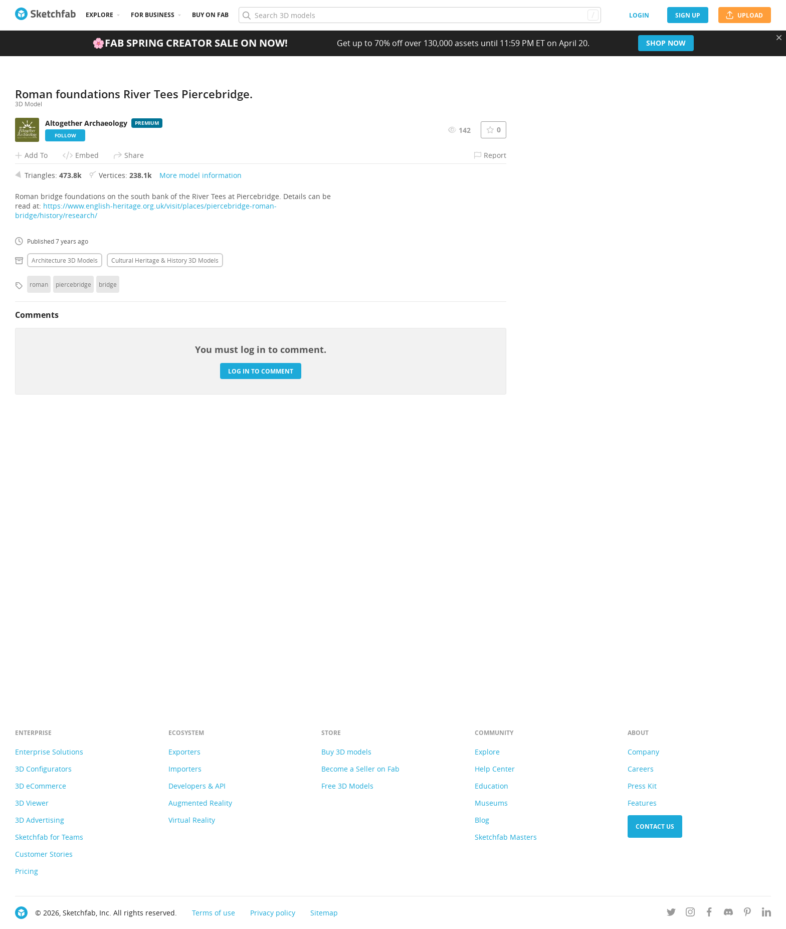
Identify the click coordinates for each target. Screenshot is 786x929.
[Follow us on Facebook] (709, 913)
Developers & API (197, 786)
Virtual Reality (191, 820)
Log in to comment (260, 646)
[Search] (419, 15)
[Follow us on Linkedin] (766, 913)
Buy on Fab (210, 15)
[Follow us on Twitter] (671, 913)
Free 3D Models (347, 786)
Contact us (655, 826)
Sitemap (324, 912)
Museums (491, 803)
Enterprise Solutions (49, 752)
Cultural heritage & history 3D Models (165, 535)
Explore (99, 15)
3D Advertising (39, 820)
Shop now (666, 43)
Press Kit (642, 786)
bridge (108, 559)
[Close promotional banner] (778, 38)
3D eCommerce (40, 786)
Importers (185, 769)
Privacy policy (272, 912)
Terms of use (213, 912)
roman (39, 559)
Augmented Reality (200, 803)
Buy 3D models (346, 752)
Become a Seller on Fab (360, 769)
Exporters (184, 752)
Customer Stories (44, 854)
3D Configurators (43, 769)
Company (643, 752)
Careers (641, 769)
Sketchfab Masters (506, 837)
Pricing (26, 871)
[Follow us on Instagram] (690, 913)
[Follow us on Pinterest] (747, 913)
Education (491, 786)
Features (642, 803)
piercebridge (73, 559)
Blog (482, 820)
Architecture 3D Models (65, 535)
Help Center (495, 769)
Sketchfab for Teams (49, 837)
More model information (200, 450)
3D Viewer (32, 803)
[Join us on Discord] (728, 913)
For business (152, 15)
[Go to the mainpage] (45, 15)
